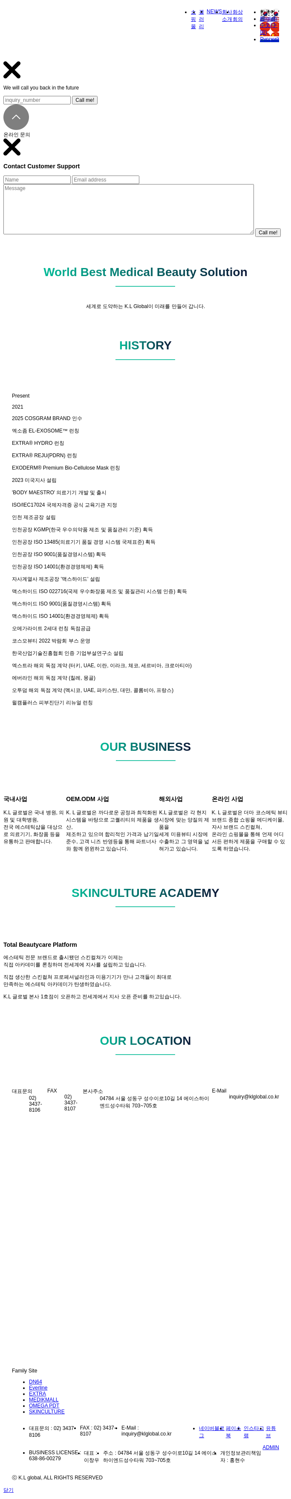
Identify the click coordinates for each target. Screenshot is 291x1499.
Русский (269, 39)
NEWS (214, 11)
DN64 (35, 1382)
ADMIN (270, 1447)
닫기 (8, 1490)
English (268, 19)
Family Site (24, 1371)
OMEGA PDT (44, 1406)
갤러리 (201, 19)
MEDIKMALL (43, 1400)
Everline (38, 1388)
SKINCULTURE (47, 1412)
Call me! (84, 100)
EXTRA (37, 1394)
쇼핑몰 (193, 19)
